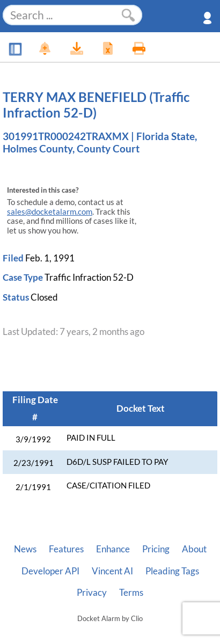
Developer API (50, 571)
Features (66, 549)
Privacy (92, 592)
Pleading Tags (172, 571)
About (194, 549)
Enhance (113, 549)
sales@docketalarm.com (49, 211)
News (25, 549)
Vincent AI (112, 571)
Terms (131, 592)
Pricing (156, 549)
